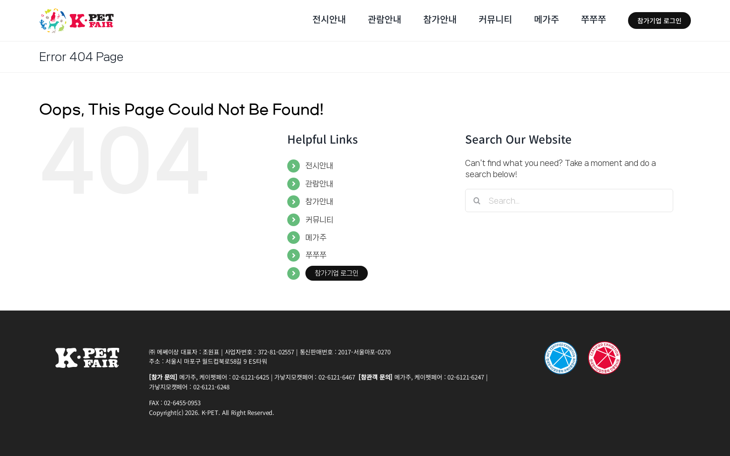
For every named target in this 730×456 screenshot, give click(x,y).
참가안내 (319, 201)
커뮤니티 (319, 219)
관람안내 (319, 184)
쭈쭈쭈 (315, 255)
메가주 (315, 237)
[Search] (476, 200)
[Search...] (569, 200)
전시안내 (319, 165)
